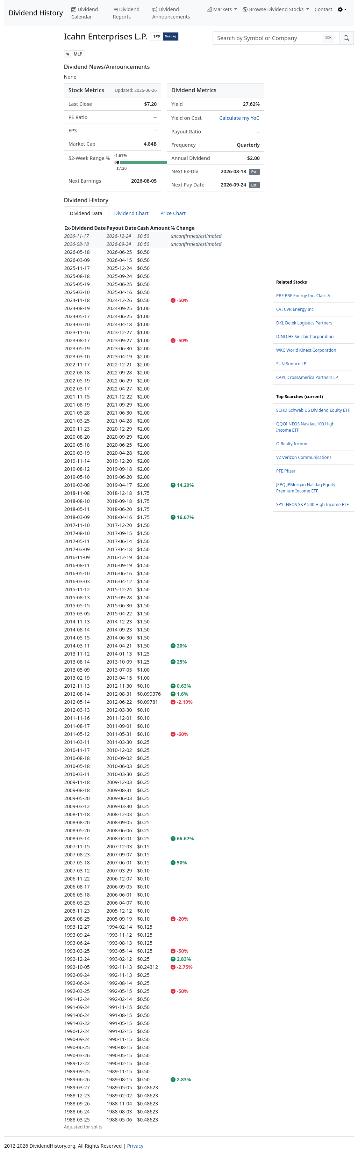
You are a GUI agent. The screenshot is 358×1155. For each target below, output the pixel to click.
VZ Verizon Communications (303, 457)
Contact (323, 9)
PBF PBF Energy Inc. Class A (303, 296)
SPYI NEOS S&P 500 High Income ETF (312, 504)
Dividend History (35, 12)
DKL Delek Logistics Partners (304, 323)
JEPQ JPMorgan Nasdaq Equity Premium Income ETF (305, 488)
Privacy (135, 1145)
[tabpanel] (164, 677)
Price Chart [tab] (173, 213)
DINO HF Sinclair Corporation (305, 336)
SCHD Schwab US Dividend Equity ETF (313, 410)
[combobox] (276, 38)
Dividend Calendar (84, 13)
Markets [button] (220, 9)
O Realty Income (292, 444)
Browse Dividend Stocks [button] (274, 9)
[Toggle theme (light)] (342, 9)
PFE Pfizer (285, 471)
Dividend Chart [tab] (131, 213)
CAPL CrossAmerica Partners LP (307, 377)
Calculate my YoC (239, 118)
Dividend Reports (126, 13)
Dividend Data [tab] (86, 213)
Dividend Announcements (171, 13)
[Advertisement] (30, 155)
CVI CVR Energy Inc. (295, 309)
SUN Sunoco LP (291, 364)
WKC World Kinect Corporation (306, 350)
